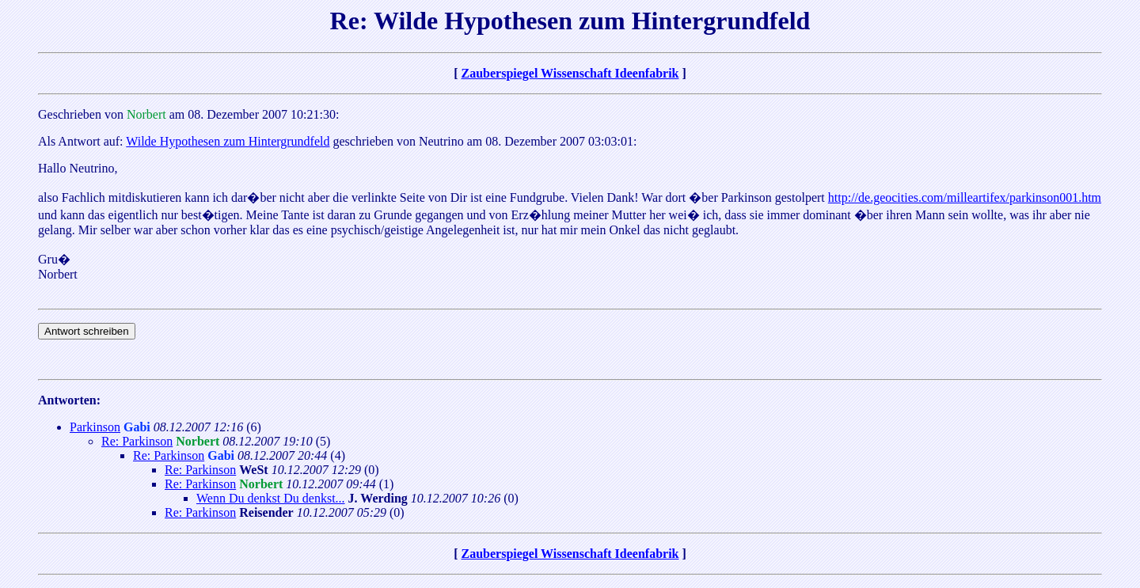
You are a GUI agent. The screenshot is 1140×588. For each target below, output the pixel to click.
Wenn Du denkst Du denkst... (270, 498)
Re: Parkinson (137, 441)
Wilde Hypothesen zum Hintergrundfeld (227, 141)
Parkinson (95, 427)
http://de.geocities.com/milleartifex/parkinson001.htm (964, 197)
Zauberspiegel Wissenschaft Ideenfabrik (570, 73)
